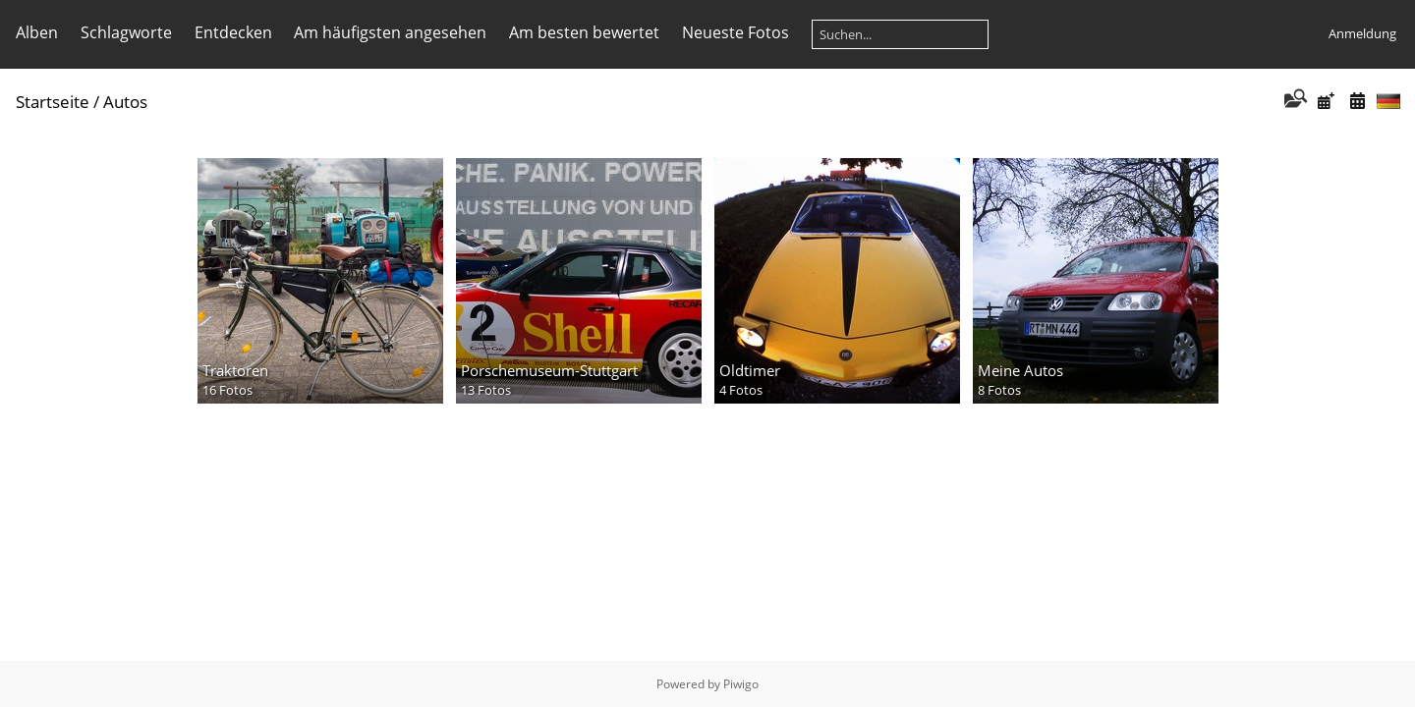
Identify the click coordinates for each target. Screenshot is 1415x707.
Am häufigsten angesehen (390, 32)
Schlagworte (126, 32)
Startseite (52, 101)
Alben (37, 32)
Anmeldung (1362, 33)
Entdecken (233, 32)
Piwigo (741, 684)
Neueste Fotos (735, 32)
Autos (125, 101)
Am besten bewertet (584, 32)
